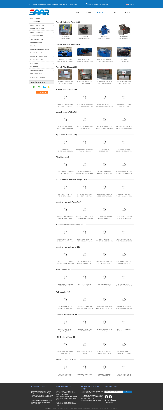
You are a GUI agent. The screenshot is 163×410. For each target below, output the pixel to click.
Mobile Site (109, 402)
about (88, 12)
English (131, 4)
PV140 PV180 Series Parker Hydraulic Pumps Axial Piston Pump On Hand (91, 399)
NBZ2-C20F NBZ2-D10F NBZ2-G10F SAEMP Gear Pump (104, 376)
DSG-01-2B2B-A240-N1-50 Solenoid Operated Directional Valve (104, 128)
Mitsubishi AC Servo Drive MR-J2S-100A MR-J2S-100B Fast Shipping (104, 308)
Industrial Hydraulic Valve (37, 60)
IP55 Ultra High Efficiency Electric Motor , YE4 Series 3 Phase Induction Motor (124, 286)
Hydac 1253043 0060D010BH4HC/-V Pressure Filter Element (104, 151)
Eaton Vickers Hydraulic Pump (38, 56)
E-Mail (107, 400)
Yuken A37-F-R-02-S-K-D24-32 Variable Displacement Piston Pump (65, 106)
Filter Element (34, 46)
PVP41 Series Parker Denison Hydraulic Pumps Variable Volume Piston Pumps (92, 395)
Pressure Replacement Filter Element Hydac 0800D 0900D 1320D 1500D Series (66, 398)
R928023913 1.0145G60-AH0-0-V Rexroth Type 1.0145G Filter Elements (124, 83)
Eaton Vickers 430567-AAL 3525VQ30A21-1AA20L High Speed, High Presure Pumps (85, 241)
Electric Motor (34, 63)
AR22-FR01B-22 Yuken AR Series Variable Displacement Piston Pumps (104, 106)
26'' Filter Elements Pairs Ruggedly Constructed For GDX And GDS (104, 173)
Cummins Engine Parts (36, 70)
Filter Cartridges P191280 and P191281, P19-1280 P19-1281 (65, 173)
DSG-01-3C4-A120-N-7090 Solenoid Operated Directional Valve (124, 128)
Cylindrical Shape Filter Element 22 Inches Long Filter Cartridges (84, 173)
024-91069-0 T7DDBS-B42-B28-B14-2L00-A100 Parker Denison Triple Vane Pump (104, 196)
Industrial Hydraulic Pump (37, 53)
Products (100, 12)
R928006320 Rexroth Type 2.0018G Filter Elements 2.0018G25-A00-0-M (65, 83)
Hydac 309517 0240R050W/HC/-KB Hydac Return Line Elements (65, 151)
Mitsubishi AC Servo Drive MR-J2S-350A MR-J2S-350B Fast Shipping (85, 308)
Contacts (113, 12)
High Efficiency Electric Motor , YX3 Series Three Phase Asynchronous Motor (65, 286)
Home (78, 12)
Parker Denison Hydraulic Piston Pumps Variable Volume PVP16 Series (92, 392)
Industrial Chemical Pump (37, 77)
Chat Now (126, 12)
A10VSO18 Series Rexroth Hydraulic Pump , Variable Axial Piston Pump (41, 392)
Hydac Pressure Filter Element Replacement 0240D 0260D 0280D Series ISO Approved (65, 393)
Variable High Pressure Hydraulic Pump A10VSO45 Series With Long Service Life (42, 396)
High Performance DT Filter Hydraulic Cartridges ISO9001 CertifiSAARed (124, 173)
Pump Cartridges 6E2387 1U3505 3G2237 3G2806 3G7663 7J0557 (65, 376)
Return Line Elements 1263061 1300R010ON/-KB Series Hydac (124, 151)
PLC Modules (34, 66)
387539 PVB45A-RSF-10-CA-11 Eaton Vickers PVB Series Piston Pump (65, 241)
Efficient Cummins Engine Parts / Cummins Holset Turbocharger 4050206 (124, 331)
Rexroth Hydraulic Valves (37, 29)
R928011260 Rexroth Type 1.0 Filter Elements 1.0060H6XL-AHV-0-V (84, 83)
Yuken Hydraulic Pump (36, 35)
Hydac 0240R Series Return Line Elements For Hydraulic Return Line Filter (66, 403)
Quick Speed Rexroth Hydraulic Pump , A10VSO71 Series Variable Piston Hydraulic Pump (42, 402)
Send (127, 392)
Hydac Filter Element (36, 42)
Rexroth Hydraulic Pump (37, 25)
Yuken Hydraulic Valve (36, 39)
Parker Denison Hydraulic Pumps (39, 49)
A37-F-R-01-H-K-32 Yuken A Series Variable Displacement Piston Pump (85, 106)
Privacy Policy (48, 408)
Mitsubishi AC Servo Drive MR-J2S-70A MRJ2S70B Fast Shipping (124, 308)
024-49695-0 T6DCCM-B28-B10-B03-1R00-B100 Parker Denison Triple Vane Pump (85, 196)
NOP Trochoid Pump (36, 73)
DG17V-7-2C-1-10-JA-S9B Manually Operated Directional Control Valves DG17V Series (65, 263)
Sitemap (113, 400)
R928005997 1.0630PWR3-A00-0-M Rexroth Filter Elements (104, 83)
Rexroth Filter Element (36, 32)
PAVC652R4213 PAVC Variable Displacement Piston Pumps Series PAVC (124, 196)
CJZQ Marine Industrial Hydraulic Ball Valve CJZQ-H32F (84, 263)
